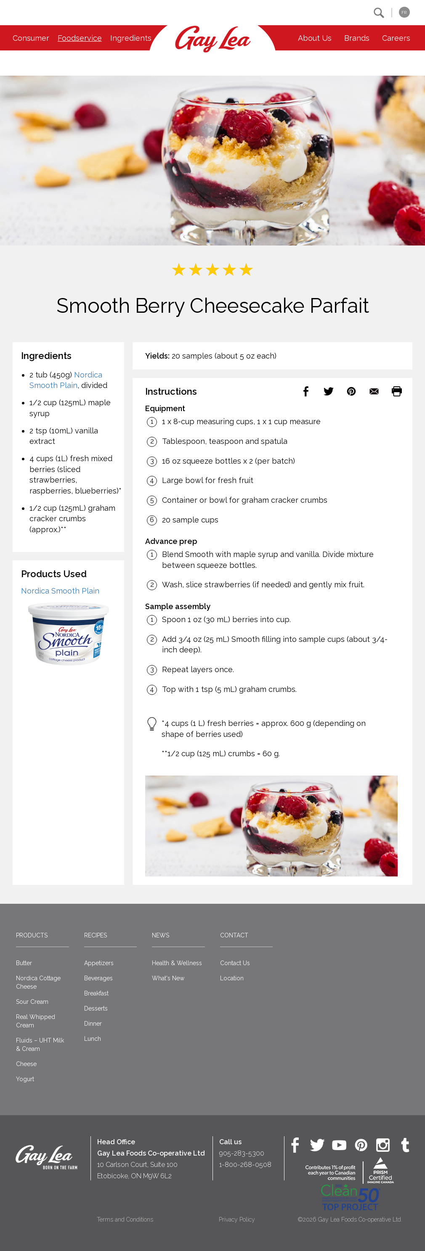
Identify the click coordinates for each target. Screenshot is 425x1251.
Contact (234, 935)
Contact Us (235, 963)
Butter (24, 963)
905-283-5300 (241, 1153)
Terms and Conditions (125, 1219)
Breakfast (96, 993)
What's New (168, 978)
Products (32, 935)
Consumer (31, 38)
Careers (396, 38)
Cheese (26, 1064)
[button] (379, 12)
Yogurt (25, 1079)
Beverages (98, 978)
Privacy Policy (237, 1219)
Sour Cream (32, 1001)
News (160, 935)
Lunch (92, 1038)
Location (232, 978)
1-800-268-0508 (245, 1165)
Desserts (96, 1008)
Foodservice (80, 38)
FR (403, 12)
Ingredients (130, 38)
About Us (315, 38)
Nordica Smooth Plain (60, 590)
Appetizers (99, 963)
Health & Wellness (177, 963)
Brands (356, 38)
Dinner (93, 1023)
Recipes (95, 935)
